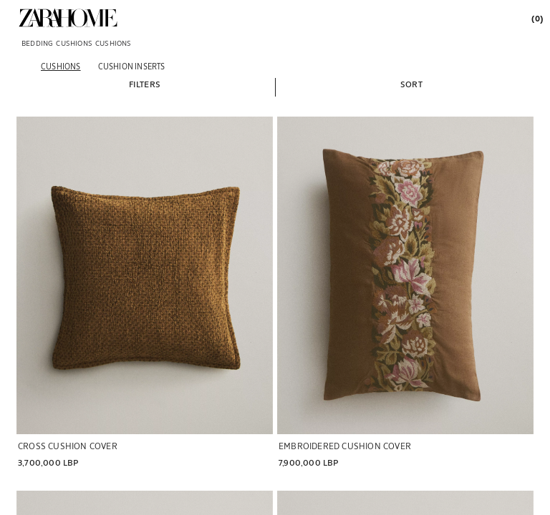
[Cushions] (61, 66)
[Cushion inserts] (131, 66)
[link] (68, 18)
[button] (144, 83)
